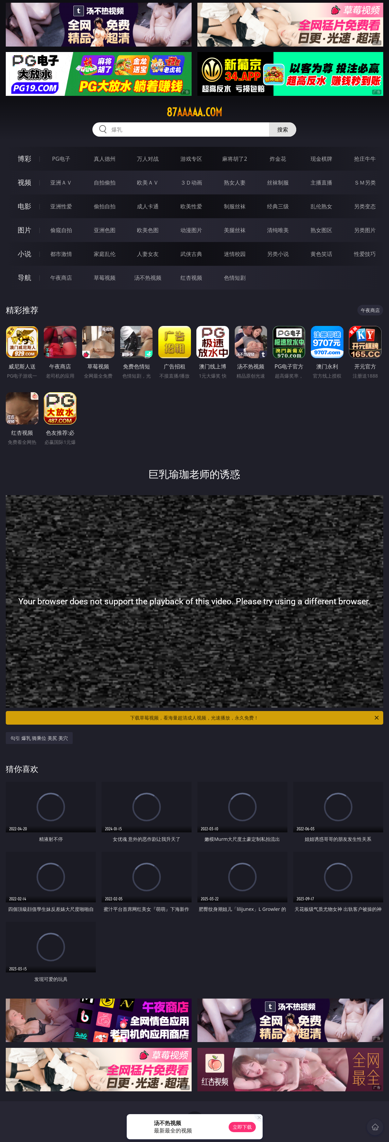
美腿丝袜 (235, 230)
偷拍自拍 (105, 206)
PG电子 (61, 158)
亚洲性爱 (61, 206)
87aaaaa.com (194, 112)
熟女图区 (321, 230)
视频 (24, 182)
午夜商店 (61, 277)
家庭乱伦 (105, 254)
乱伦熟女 (321, 206)
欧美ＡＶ (148, 182)
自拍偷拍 (105, 182)
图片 (24, 230)
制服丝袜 (235, 206)
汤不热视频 (147, 277)
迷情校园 (235, 254)
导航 (24, 277)
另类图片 (365, 230)
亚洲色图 (105, 230)
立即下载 (242, 1127)
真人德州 (105, 158)
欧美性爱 (191, 206)
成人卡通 (148, 206)
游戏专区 (191, 158)
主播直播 (321, 182)
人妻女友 (148, 254)
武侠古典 (191, 254)
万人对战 (148, 158)
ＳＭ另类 (365, 182)
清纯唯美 (278, 230)
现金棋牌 (321, 158)
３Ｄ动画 (191, 182)
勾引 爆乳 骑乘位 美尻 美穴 (39, 738)
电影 (24, 206)
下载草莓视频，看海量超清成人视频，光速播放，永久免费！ (254, 718)
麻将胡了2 (234, 158)
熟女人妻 (235, 182)
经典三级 (278, 206)
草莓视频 (105, 277)
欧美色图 (148, 230)
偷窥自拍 (61, 230)
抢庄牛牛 (365, 158)
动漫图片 (191, 230)
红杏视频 (191, 277)
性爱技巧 (365, 254)
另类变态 (365, 206)
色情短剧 (235, 277)
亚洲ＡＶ (61, 182)
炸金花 (278, 158)
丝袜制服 (278, 182)
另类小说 (278, 254)
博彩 (24, 158)
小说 (24, 253)
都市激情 (61, 254)
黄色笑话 (321, 254)
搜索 (282, 129)
